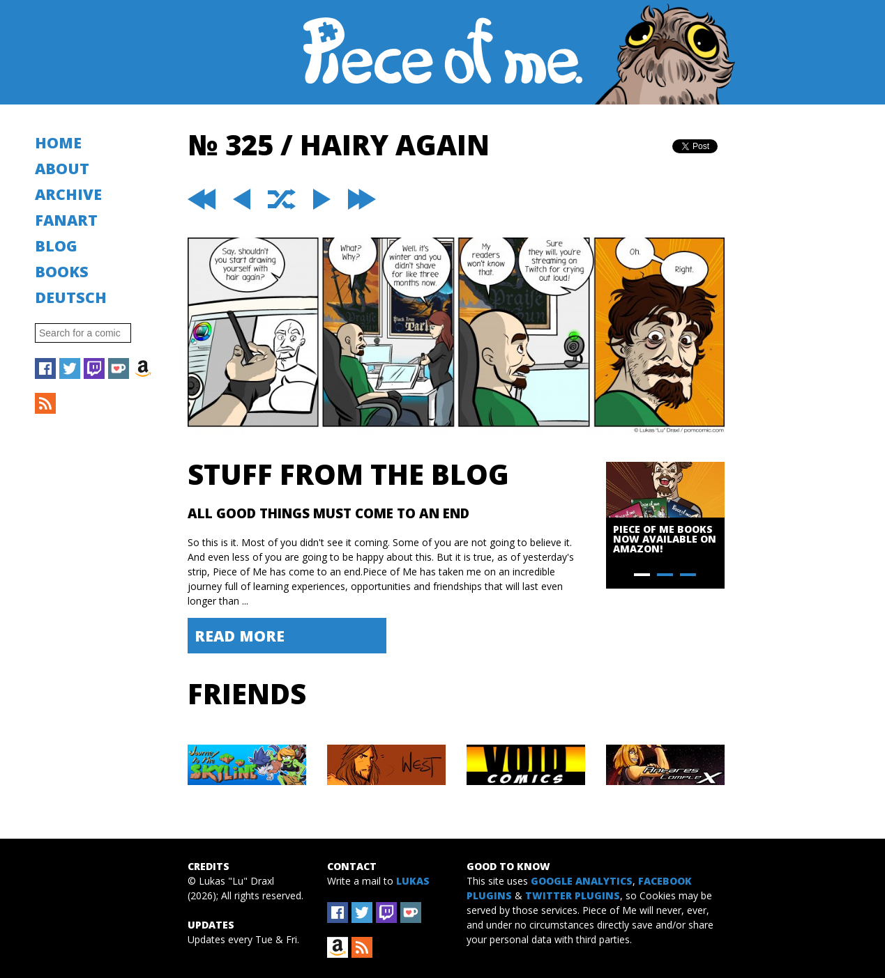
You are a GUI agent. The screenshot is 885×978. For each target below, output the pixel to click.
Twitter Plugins (572, 895)
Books (62, 271)
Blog (56, 245)
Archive (68, 194)
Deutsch (71, 297)
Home (58, 142)
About (62, 168)
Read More (240, 636)
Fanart (66, 220)
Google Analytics (582, 880)
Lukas (413, 880)
